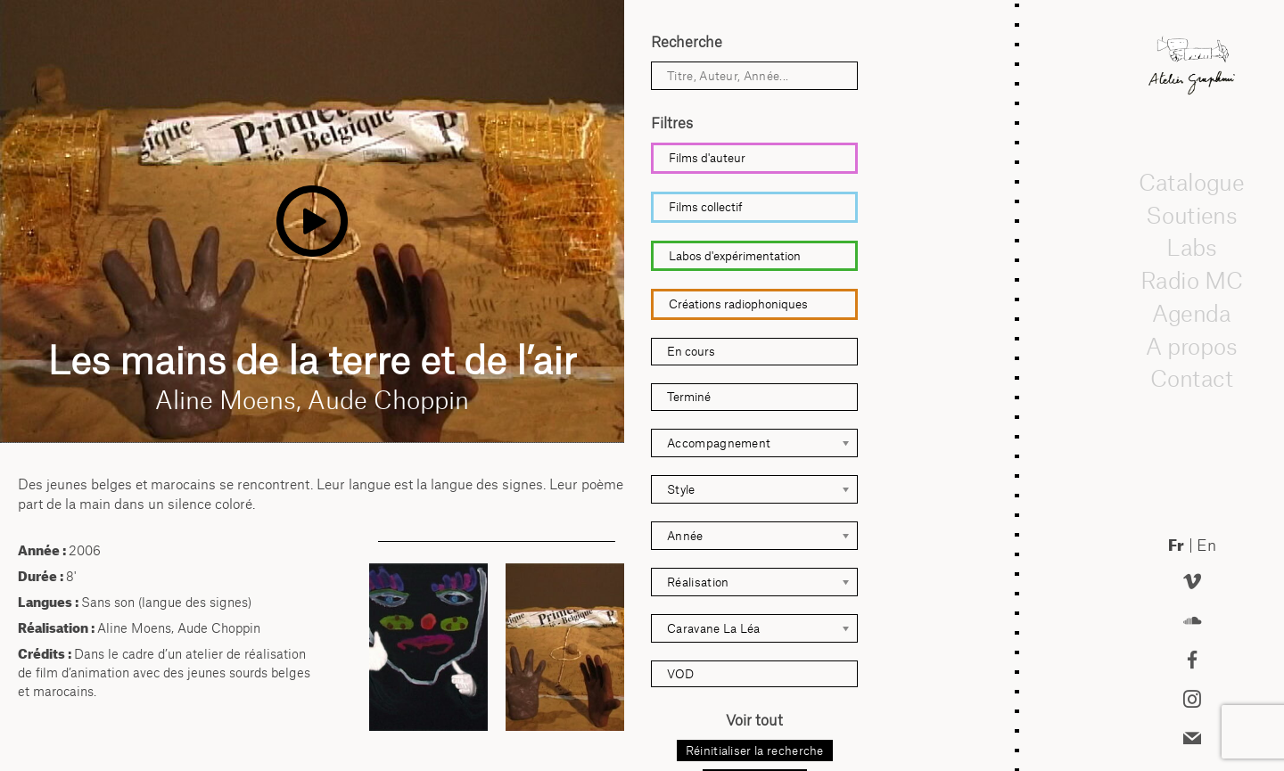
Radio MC (1191, 280)
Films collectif (706, 207)
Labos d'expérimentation (735, 256)
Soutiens (1192, 214)
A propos (1192, 345)
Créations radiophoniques (738, 304)
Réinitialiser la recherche (755, 750)
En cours (691, 351)
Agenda (1192, 312)
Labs (1192, 247)
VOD (680, 674)
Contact (1191, 378)
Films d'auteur (707, 158)
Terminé (689, 397)
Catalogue (1192, 181)
